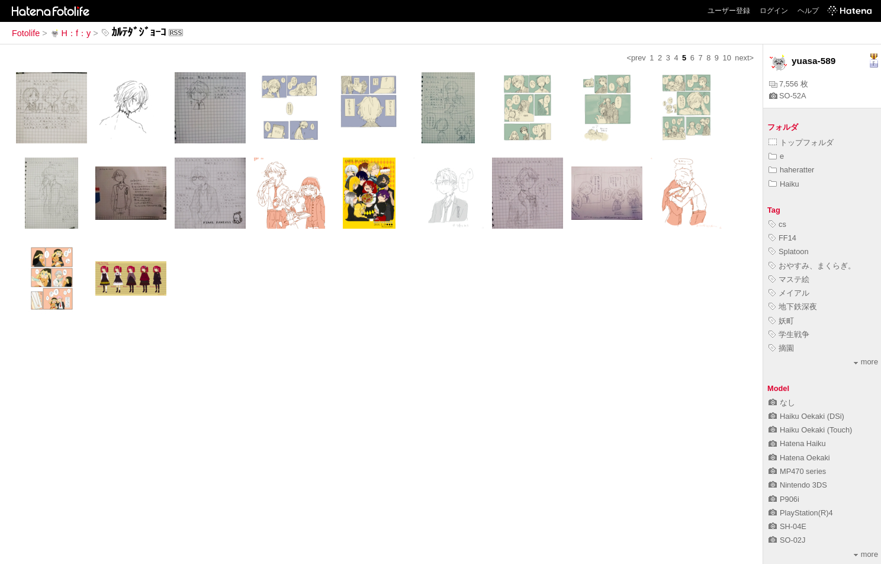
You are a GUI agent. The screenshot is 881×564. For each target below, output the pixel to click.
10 (727, 57)
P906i (784, 499)
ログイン (774, 11)
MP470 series (797, 471)
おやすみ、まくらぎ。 (812, 265)
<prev (635, 57)
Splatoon (789, 251)
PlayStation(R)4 (801, 512)
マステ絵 (789, 279)
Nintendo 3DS (798, 484)
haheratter (791, 169)
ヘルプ (808, 11)
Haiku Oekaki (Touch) (810, 429)
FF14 (782, 237)
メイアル (789, 293)
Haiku (784, 184)
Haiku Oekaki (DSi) (806, 416)
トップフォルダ (801, 142)
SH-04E (787, 526)
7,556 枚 (788, 83)
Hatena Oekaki (799, 457)
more (866, 361)
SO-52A (787, 95)
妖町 (781, 320)
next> (744, 57)
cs (777, 224)
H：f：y (70, 33)
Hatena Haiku (797, 443)
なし (782, 402)
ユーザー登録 (729, 11)
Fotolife (26, 33)
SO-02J (787, 540)
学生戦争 (789, 334)
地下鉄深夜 (793, 306)
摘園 (781, 348)
